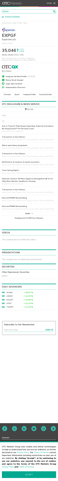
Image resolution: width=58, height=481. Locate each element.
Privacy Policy (23, 452)
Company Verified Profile (20, 76)
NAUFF (9, 300)
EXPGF (20, 23)
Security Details (45, 95)
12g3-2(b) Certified (14, 84)
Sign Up (49, 330)
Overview (7, 95)
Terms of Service (41, 452)
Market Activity (7, 23)
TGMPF (9, 307)
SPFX (8, 304)
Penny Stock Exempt (14, 80)
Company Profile (29, 95)
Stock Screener (11, 17)
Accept (29, 474)
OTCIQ (49, 3)
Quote (17, 95)
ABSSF (9, 297)
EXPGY (5, 276)
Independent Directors (15, 87)
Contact (5, 437)
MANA (9, 293)
